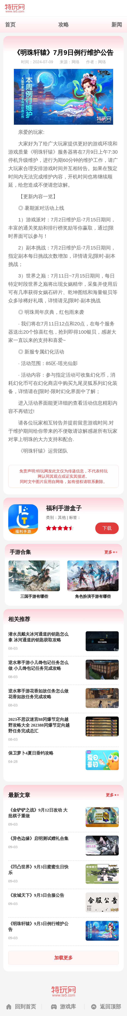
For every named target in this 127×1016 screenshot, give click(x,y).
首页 (10, 25)
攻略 (63, 25)
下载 (107, 528)
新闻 (116, 25)
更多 (108, 552)
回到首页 (25, 1007)
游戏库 (68, 1007)
